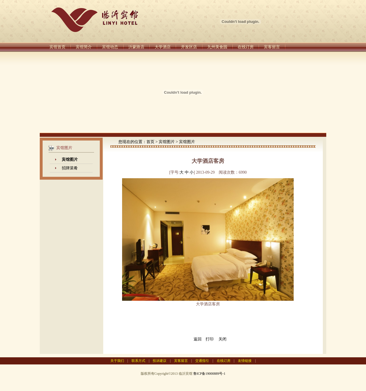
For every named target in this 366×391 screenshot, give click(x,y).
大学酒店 (163, 47)
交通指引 (202, 361)
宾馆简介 (84, 47)
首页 (150, 142)
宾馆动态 (110, 47)
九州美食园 (217, 47)
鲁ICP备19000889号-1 (209, 374)
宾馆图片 (167, 142)
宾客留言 (272, 47)
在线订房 (246, 47)
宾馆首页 (57, 47)
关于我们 (117, 361)
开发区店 (189, 47)
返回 (198, 339)
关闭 (222, 339)
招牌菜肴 (70, 168)
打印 (210, 339)
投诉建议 (159, 361)
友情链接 (245, 361)
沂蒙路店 (136, 47)
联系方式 (138, 361)
